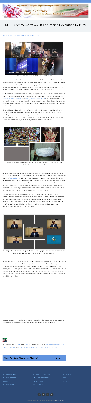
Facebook (27, 345)
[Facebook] (56, 358)
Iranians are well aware (38, 98)
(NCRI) (28, 98)
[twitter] (43, 394)
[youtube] (47, 394)
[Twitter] (59, 358)
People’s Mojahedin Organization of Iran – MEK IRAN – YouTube (37, 347)
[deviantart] (51, 394)
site (47, 345)
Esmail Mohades (8, 35)
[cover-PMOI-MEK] (45, 5)
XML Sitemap (59, 400)
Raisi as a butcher (14, 178)
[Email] (62, 358)
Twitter (19, 345)
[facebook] (39, 394)
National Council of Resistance (12, 98)
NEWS (37, 35)
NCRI (62, 345)
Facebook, (57, 345)
